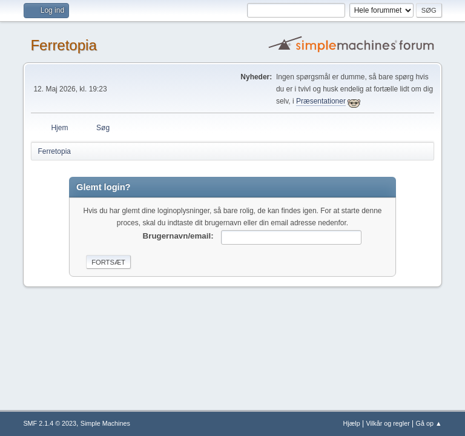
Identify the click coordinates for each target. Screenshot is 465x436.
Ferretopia (63, 45)
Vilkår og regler (387, 423)
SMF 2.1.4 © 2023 (49, 423)
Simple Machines (105, 423)
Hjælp (351, 423)
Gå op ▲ (429, 423)
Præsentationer (321, 101)
